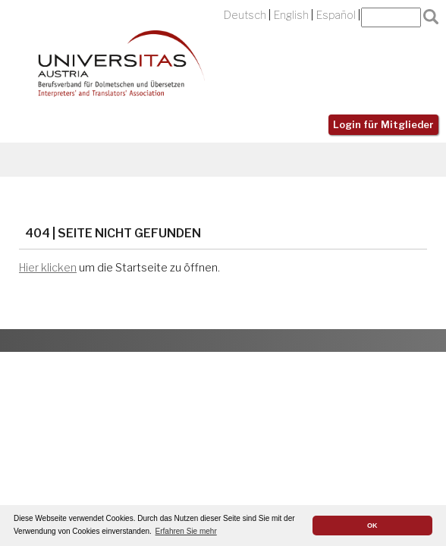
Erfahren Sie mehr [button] (186, 531)
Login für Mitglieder (383, 124)
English (291, 15)
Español (336, 15)
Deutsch (245, 15)
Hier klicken (48, 268)
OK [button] (372, 525)
